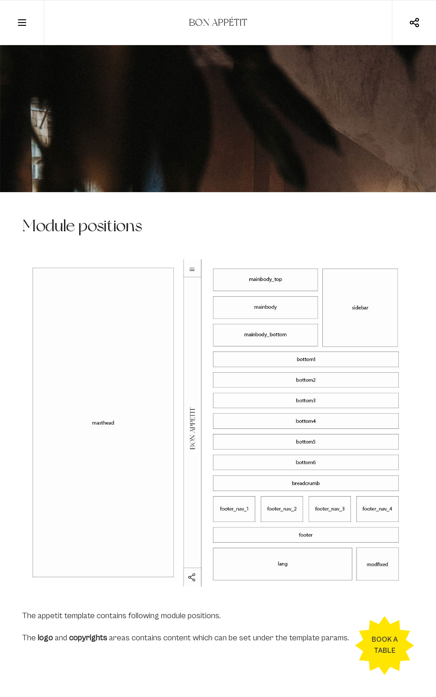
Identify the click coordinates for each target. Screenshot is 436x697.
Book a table (385, 645)
